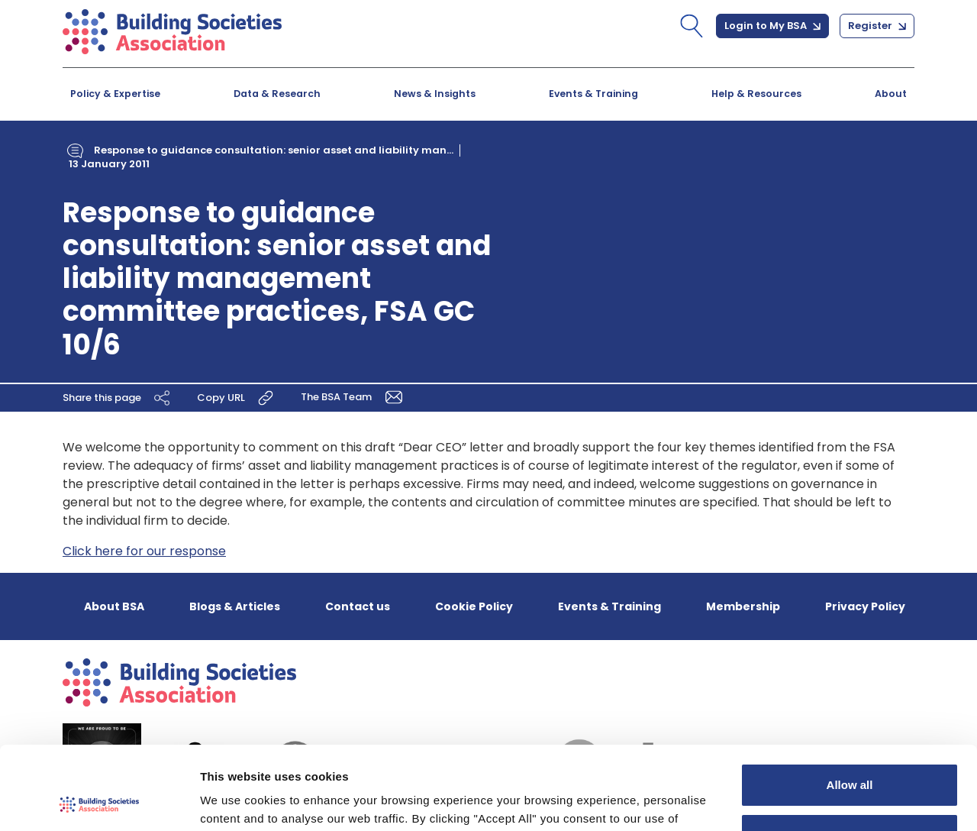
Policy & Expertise (115, 93)
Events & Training (593, 93)
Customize (850, 756)
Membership (743, 606)
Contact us (357, 606)
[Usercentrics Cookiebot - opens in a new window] (99, 801)
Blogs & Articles (234, 606)
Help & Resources (756, 93)
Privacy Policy (865, 606)
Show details (235, 800)
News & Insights (435, 93)
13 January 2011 (109, 164)
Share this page (118, 397)
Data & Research (277, 93)
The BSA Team (354, 396)
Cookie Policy (474, 606)
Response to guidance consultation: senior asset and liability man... (273, 150)
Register (877, 25)
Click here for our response (144, 551)
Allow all (850, 706)
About (891, 93)
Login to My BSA (772, 25)
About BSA (114, 606)
